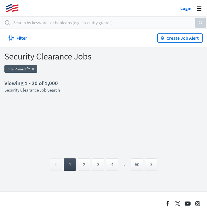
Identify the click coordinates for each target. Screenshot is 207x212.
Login (185, 8)
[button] (194, 24)
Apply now (25, 70)
